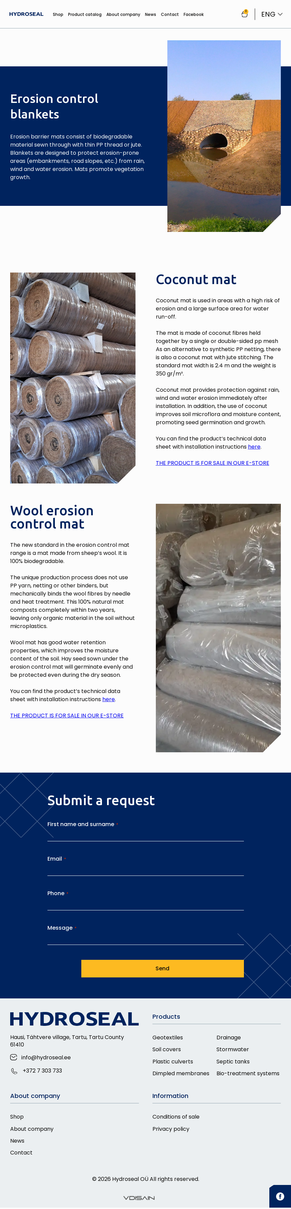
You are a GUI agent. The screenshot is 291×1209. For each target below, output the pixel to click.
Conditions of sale (176, 1117)
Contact (169, 14)
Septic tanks (233, 1062)
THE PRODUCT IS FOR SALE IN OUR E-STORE (212, 463)
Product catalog (84, 14)
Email (56, 859)
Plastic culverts (172, 1062)
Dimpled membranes (180, 1074)
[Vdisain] (139, 1199)
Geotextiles (167, 1037)
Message (62, 928)
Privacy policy (170, 1130)
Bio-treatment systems (247, 1074)
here (254, 447)
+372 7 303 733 (42, 1071)
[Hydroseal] (27, 14)
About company (123, 14)
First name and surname (82, 824)
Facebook (193, 14)
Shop (57, 14)
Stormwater (232, 1050)
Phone (57, 893)
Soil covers (166, 1050)
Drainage (228, 1037)
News (149, 14)
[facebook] (280, 1197)
